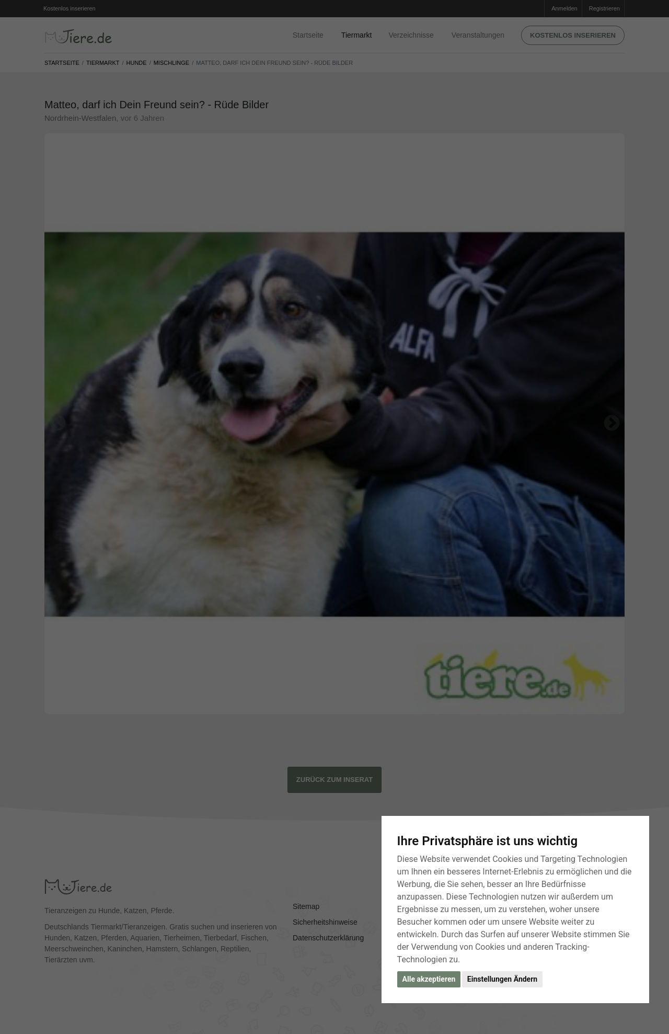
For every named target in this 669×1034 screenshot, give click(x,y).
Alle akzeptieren (429, 979)
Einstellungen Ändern (502, 979)
